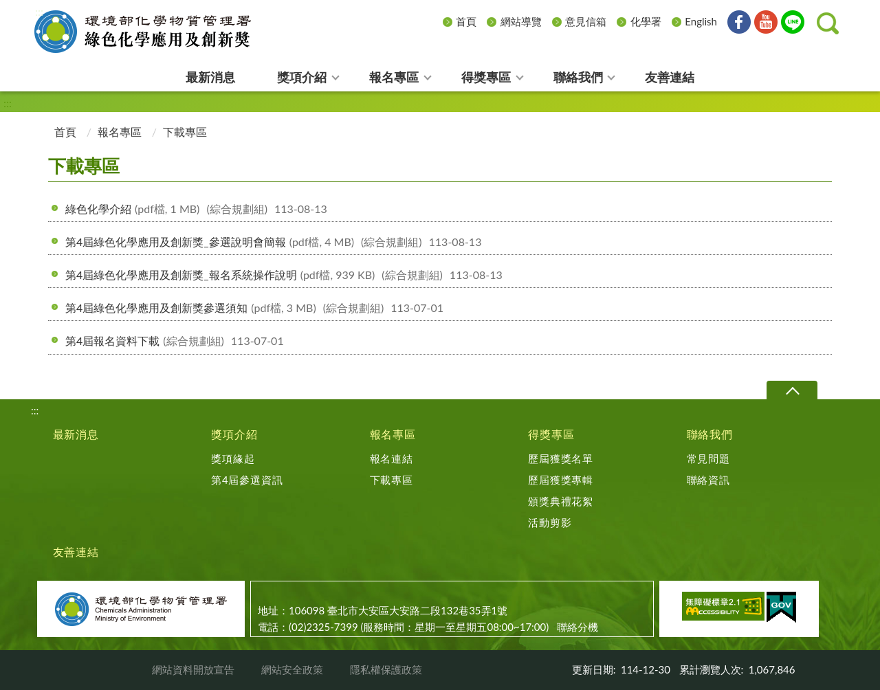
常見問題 (708, 458)
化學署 (645, 21)
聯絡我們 (710, 434)
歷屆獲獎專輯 (560, 480)
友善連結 (76, 551)
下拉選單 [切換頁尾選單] (792, 391)
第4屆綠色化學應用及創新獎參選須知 (254, 307)
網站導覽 (521, 21)
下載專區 (391, 480)
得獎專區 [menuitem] (486, 77)
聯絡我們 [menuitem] (578, 77)
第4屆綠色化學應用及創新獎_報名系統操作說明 (284, 274)
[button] (828, 23)
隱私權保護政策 (386, 669)
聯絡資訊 (708, 480)
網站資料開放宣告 (193, 669)
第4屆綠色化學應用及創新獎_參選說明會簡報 (273, 241)
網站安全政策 (292, 669)
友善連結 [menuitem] (669, 77)
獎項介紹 (234, 434)
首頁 (466, 21)
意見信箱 (585, 21)
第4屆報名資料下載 (174, 340)
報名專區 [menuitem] (394, 77)
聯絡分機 (577, 627)
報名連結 (391, 458)
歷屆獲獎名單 (560, 458)
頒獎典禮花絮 (560, 501)
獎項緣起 (232, 458)
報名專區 (120, 131)
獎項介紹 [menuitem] (302, 77)
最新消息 (76, 434)
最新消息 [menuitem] (210, 77)
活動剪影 (549, 522)
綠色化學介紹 (196, 208)
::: (39, 11)
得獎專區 (551, 434)
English (701, 21)
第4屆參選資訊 (247, 480)
